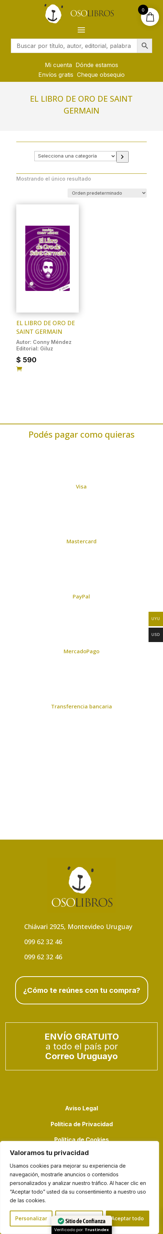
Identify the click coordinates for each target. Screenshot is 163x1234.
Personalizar (31, 1218)
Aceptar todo (127, 1218)
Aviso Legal (81, 1108)
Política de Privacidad (82, 1124)
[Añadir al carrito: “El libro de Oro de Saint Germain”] (19, 369)
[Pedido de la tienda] (107, 193)
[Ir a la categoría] (122, 157)
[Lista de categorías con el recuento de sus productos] (75, 156)
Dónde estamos (97, 64)
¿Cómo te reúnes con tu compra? (81, 990)
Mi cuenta (58, 64)
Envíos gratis (55, 74)
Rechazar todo (79, 1218)
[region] (79, 1187)
